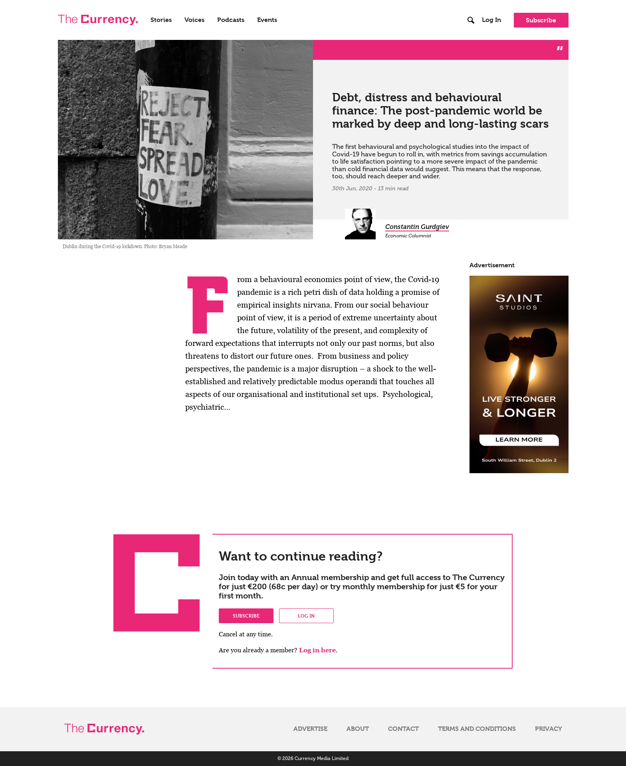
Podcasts (230, 20)
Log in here (317, 650)
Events (267, 20)
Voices (194, 20)
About (358, 728)
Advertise (310, 728)
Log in (306, 615)
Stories (161, 20)
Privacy (548, 728)
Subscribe (541, 20)
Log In (491, 20)
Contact (403, 728)
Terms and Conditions (477, 728)
